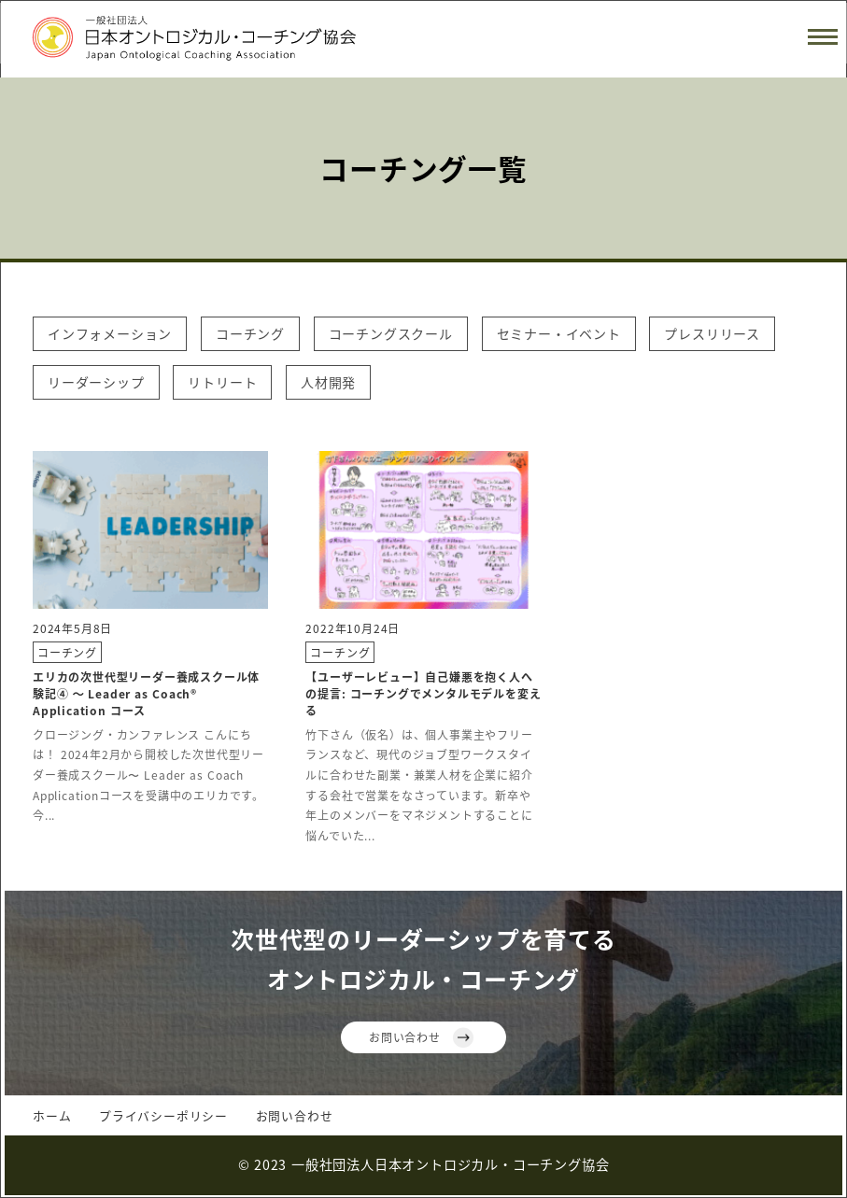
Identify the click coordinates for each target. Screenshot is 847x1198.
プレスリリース (712, 333)
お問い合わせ (405, 1037)
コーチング (250, 333)
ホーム (52, 1115)
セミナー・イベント (559, 333)
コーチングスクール (391, 333)
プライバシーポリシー (163, 1115)
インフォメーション (110, 333)
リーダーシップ (96, 382)
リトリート (222, 382)
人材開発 (328, 382)
